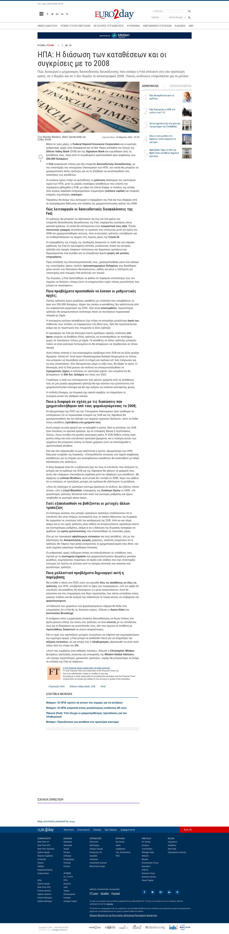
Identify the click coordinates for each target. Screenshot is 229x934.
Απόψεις (145, 845)
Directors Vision (148, 873)
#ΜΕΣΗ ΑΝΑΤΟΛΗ (47, 25)
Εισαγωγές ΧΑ (96, 852)
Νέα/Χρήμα (94, 845)
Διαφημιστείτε (128, 829)
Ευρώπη (67, 884)
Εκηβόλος (172, 845)
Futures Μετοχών (45, 898)
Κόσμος (67, 852)
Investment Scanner (98, 863)
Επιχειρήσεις (69, 859)
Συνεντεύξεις (147, 849)
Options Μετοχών (45, 901)
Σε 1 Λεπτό (68, 877)
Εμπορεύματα (69, 894)
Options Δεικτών (44, 894)
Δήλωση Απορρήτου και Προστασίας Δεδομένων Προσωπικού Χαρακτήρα (123, 915)
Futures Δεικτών (44, 891)
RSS (118, 856)
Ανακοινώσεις (43, 873)
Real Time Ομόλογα (46, 849)
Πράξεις (41, 866)
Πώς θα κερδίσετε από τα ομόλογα (161, 97)
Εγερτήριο (146, 866)
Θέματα (145, 859)
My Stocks (120, 842)
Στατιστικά (42, 859)
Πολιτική (67, 863)
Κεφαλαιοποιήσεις (45, 870)
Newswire (68, 842)
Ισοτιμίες (67, 898)
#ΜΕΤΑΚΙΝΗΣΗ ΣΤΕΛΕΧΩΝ (157, 25)
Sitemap (97, 829)
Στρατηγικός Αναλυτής (177, 852)
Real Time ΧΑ (43, 842)
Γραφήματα (120, 849)
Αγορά (66, 849)
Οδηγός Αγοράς (96, 849)
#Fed (103, 686)
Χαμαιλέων (172, 842)
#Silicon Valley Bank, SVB (82, 686)
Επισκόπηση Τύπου (150, 863)
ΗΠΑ (66, 880)
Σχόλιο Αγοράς (44, 852)
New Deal (172, 849)
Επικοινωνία (83, 829)
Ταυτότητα (69, 829)
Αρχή (186, 829)
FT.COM (50, 45)
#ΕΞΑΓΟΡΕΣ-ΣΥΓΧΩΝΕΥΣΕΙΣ (109, 25)
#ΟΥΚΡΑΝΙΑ (133, 25)
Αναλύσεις (94, 859)
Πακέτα (41, 863)
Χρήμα (66, 891)
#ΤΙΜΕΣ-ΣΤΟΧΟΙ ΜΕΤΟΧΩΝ (75, 25)
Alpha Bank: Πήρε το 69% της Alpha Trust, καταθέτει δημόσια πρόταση (164, 153)
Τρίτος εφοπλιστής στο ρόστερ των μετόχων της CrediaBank (164, 125)
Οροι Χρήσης (111, 829)
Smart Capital (147, 880)
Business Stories (149, 877)
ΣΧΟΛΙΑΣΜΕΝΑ (180, 86)
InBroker (110, 904)
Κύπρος (67, 866)
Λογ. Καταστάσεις (123, 852)
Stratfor (105, 893)
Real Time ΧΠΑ (44, 845)
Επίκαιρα (67, 856)
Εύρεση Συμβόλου (45, 856)
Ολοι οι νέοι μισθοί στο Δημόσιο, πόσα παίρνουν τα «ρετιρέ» (162, 138)
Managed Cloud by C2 (59, 930)
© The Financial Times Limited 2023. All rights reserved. (86, 668)
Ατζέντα (145, 870)
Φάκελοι (145, 856)
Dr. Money (146, 842)
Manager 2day (148, 852)
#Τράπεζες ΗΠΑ (57, 686)
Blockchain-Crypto (97, 866)
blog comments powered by (56, 821)
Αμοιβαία (93, 856)
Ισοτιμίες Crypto (70, 901)
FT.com (94, 893)
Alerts (118, 845)
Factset (115, 893)
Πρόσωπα (94, 842)
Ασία (66, 887)
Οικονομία (68, 845)
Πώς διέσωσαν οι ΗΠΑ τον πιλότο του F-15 (162, 111)
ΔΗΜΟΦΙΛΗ (150, 86)
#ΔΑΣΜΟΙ (180, 25)
